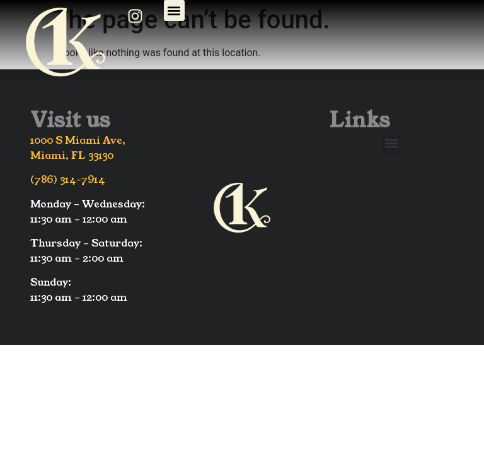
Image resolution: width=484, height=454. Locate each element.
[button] (174, 10)
